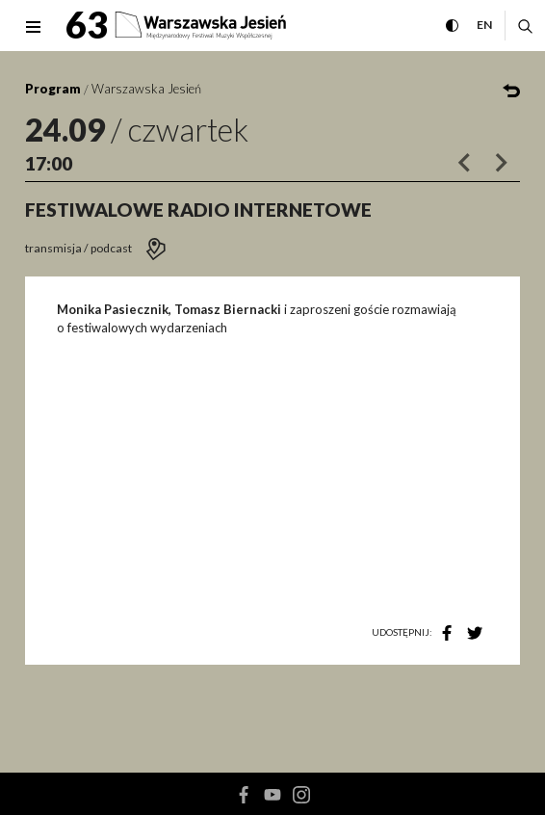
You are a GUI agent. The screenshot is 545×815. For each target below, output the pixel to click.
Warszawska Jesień (146, 88)
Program (53, 88)
